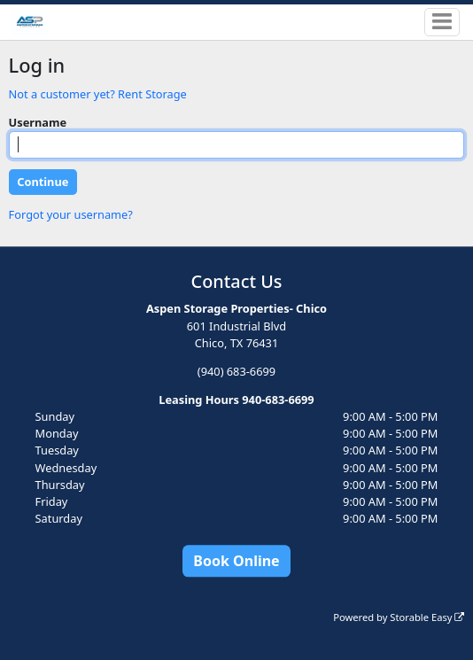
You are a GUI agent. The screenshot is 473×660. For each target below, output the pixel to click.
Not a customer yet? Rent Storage (98, 94)
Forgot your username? (71, 214)
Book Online (236, 561)
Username (38, 122)
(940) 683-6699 (236, 371)
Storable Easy (427, 617)
